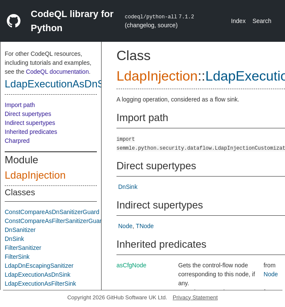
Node (125, 226)
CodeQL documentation (57, 71)
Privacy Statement (195, 297)
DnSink (14, 238)
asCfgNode (131, 265)
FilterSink (17, 256)
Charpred (17, 140)
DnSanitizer (20, 229)
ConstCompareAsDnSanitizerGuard (52, 212)
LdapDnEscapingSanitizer (39, 265)
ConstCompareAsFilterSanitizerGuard (55, 220)
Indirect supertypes (30, 122)
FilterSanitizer (23, 247)
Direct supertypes (28, 113)
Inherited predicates (31, 131)
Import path (20, 104)
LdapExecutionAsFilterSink (40, 283)
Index (238, 20)
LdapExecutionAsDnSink (61, 84)
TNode (145, 226)
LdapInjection (35, 175)
